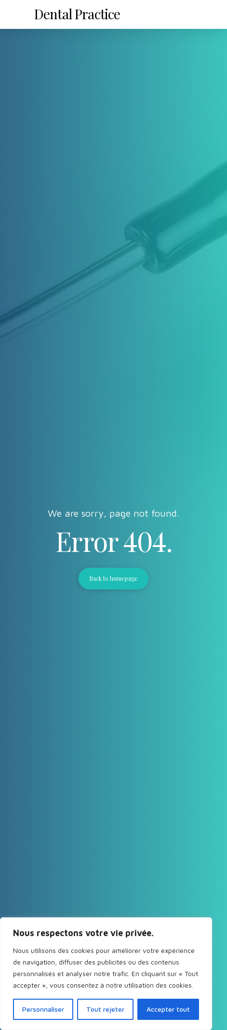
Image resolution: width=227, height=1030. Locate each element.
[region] (106, 973)
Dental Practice (77, 14)
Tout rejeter (105, 1009)
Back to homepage (113, 578)
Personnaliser (43, 1009)
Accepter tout (168, 1009)
